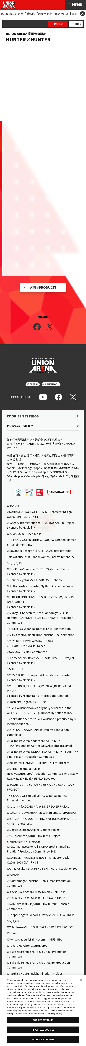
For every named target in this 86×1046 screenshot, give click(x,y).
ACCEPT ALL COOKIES (43, 1039)
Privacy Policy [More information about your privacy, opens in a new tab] (55, 1013)
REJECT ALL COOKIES (43, 1029)
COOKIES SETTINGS (43, 1019)
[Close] (81, 980)
